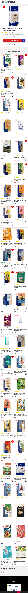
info (12, 72)
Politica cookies (12, 592)
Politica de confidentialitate (16, 580)
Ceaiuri (3, 572)
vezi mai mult (21, 36)
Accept (18, 592)
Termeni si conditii (6, 580)
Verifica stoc (17, 40)
